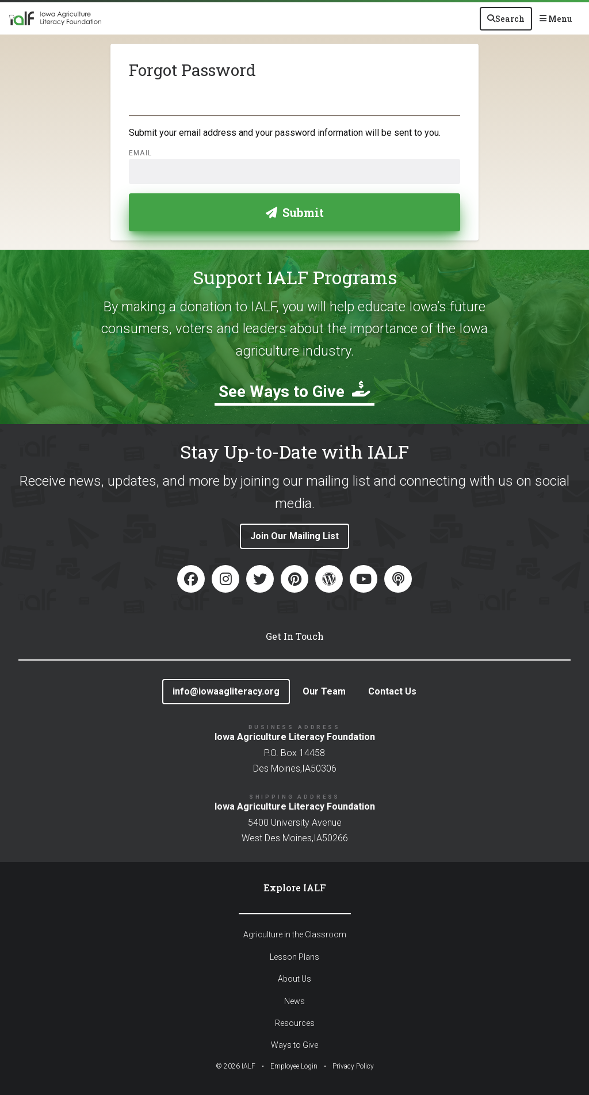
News (294, 1001)
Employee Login (294, 1066)
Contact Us (392, 691)
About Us (294, 978)
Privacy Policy (353, 1066)
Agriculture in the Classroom (294, 934)
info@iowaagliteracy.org (226, 691)
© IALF (235, 1066)
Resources (295, 1023)
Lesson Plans (294, 957)
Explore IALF (294, 888)
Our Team (324, 691)
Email (140, 153)
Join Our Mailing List (294, 536)
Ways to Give (294, 1045)
